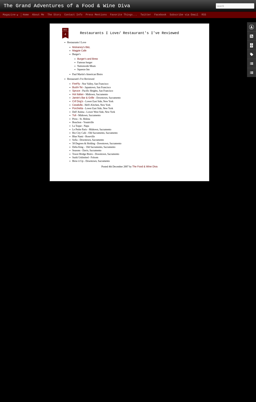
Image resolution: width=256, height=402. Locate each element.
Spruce (76, 69)
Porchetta (77, 87)
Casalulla (77, 83)
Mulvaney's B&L (81, 26)
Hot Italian (78, 73)
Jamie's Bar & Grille (83, 76)
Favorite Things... (123, 14)
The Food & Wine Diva (145, 145)
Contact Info (73, 14)
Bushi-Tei (77, 66)
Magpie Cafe (79, 29)
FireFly (76, 62)
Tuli (74, 94)
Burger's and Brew (87, 38)
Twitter (146, 14)
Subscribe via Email (184, 14)
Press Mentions (96, 14)
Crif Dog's (78, 80)
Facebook (160, 14)
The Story (54, 14)
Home (26, 14)
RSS (204, 14)
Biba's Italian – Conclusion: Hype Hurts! (86, 398)
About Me (38, 14)
